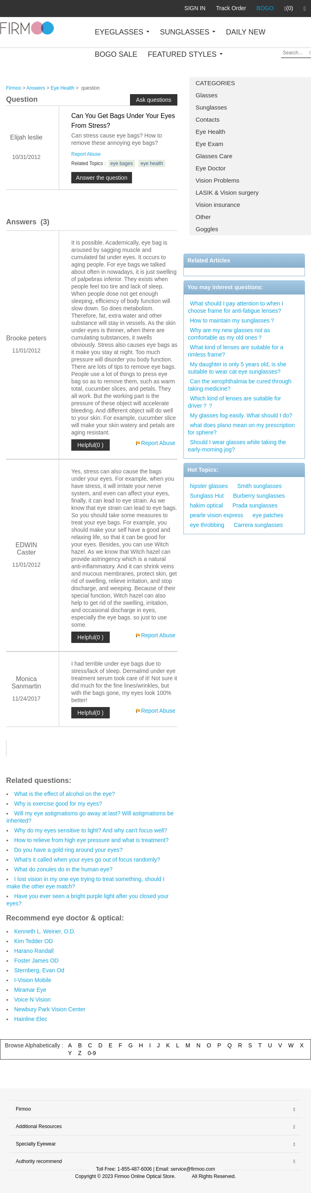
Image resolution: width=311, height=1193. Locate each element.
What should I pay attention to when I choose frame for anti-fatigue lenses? (235, 307)
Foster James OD (36, 960)
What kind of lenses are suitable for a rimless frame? (235, 351)
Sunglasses (211, 107)
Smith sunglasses (259, 486)
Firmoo (13, 88)
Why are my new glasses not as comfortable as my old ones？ (229, 334)
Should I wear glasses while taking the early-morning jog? (237, 446)
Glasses (206, 95)
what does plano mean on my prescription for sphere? (241, 429)
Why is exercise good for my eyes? (58, 803)
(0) (288, 8)
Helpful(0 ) (90, 445)
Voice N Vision (32, 999)
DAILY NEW (245, 32)
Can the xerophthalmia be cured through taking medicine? (240, 385)
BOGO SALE (116, 54)
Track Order (231, 8)
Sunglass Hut (207, 495)
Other (203, 216)
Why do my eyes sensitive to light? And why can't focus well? (90, 830)
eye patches (268, 515)
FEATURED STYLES (185, 54)
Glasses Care (214, 156)
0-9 (92, 1053)
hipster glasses (209, 486)
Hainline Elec (30, 1019)
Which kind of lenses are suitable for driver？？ (234, 402)
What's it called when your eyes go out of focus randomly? (87, 859)
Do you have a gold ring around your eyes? (68, 850)
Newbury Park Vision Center (49, 1009)
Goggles (207, 229)
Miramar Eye (30, 990)
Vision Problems (217, 180)
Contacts (207, 119)
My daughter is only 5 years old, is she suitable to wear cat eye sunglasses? (237, 368)
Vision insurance (218, 204)
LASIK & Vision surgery (227, 192)
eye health (152, 163)
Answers (35, 88)
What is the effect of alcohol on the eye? (64, 794)
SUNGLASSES (187, 32)
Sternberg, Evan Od (39, 970)
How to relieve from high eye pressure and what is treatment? (91, 840)
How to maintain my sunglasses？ (232, 320)
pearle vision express (216, 515)
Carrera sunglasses (258, 525)
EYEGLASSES (122, 32)
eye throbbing (207, 525)
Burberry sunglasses (259, 495)
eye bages (122, 163)
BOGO (265, 8)
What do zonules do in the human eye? (63, 869)
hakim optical (206, 505)
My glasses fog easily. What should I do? (241, 415)
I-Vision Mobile (32, 980)
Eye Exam (209, 143)
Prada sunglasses (254, 505)
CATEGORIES (215, 83)
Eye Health (210, 131)
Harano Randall (33, 951)
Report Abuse (86, 154)
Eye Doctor (211, 168)
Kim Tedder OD (33, 941)
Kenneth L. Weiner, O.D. (45, 931)
